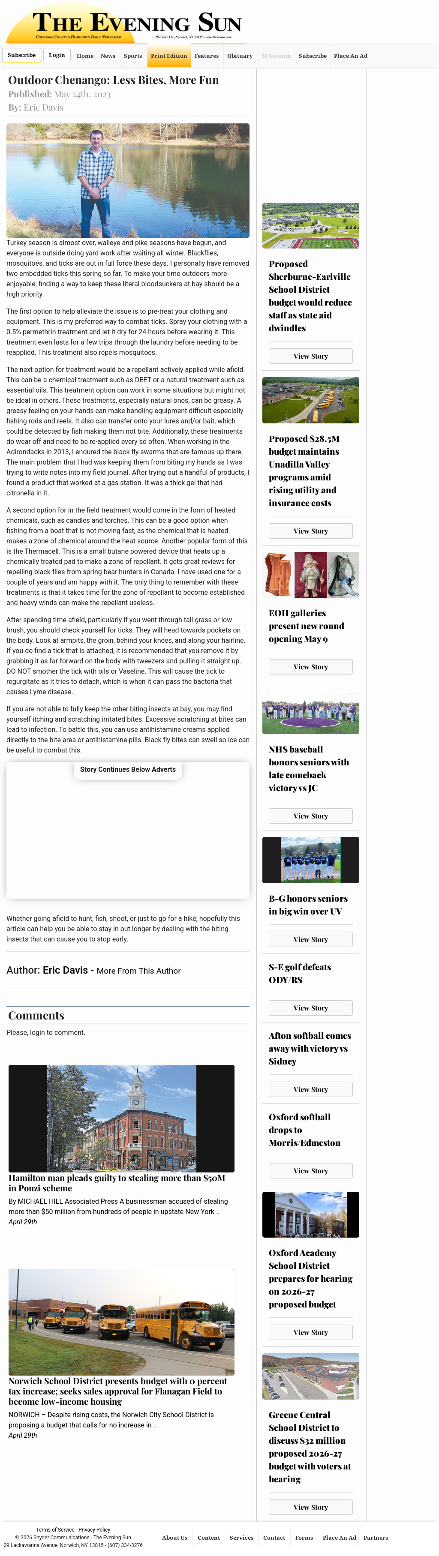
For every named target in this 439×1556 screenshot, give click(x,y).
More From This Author (138, 971)
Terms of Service (55, 1530)
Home (85, 56)
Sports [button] (133, 56)
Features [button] (207, 56)
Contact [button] (274, 1538)
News (108, 56)
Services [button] (242, 1538)
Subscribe (22, 55)
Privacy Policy (94, 1530)
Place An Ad (350, 56)
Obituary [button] (240, 56)
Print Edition (169, 56)
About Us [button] (175, 1538)
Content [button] (209, 1538)
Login (57, 55)
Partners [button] (376, 1538)
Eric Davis (66, 970)
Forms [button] (304, 1538)
